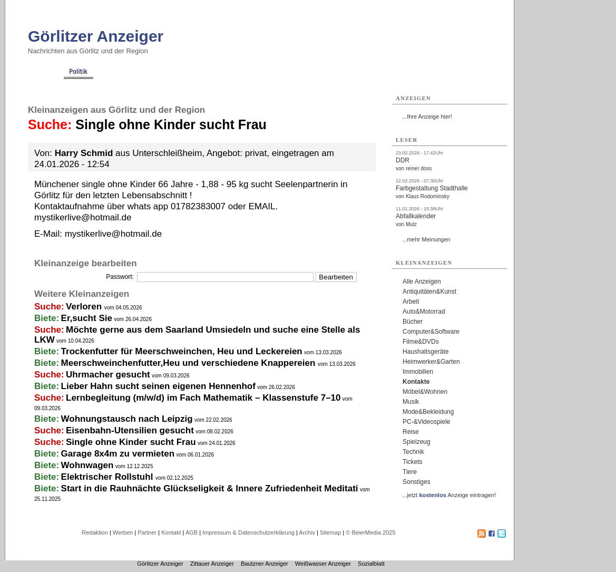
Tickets (413, 461)
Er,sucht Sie (86, 318)
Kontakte (416, 381)
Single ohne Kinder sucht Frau (131, 442)
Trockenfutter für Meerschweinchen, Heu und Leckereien (181, 351)
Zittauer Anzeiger (212, 563)
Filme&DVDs (421, 341)
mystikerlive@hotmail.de (113, 234)
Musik (411, 401)
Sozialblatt (371, 563)
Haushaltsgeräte (425, 351)
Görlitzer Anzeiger (95, 36)
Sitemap (330, 532)
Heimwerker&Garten (431, 361)
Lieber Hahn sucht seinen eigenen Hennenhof (158, 386)
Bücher (413, 321)
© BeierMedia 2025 (370, 532)
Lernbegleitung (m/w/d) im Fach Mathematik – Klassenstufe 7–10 (203, 398)
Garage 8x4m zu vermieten (117, 454)
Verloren (85, 307)
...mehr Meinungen (426, 239)
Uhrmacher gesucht (108, 375)
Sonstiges (417, 481)
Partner (147, 532)
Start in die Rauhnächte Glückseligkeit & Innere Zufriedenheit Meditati (209, 488)
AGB (191, 532)
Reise (411, 431)
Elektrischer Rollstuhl (108, 477)
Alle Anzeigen (422, 281)
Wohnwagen (87, 465)
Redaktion (95, 532)
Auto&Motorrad (424, 311)
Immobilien (418, 371)
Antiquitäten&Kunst (429, 291)
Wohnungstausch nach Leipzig (127, 419)
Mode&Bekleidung (428, 411)
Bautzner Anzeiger (264, 563)
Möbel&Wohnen (425, 391)
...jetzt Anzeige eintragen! (449, 495)
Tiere (410, 471)
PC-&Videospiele (427, 421)
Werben (123, 532)
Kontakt (171, 532)
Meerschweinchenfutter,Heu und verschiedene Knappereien (189, 363)
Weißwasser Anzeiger (323, 563)
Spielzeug (417, 441)
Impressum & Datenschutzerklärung (248, 532)
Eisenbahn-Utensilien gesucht (130, 430)
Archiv (307, 532)
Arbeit (411, 301)
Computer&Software (431, 331)
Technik (413, 451)
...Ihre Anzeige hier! (427, 116)
